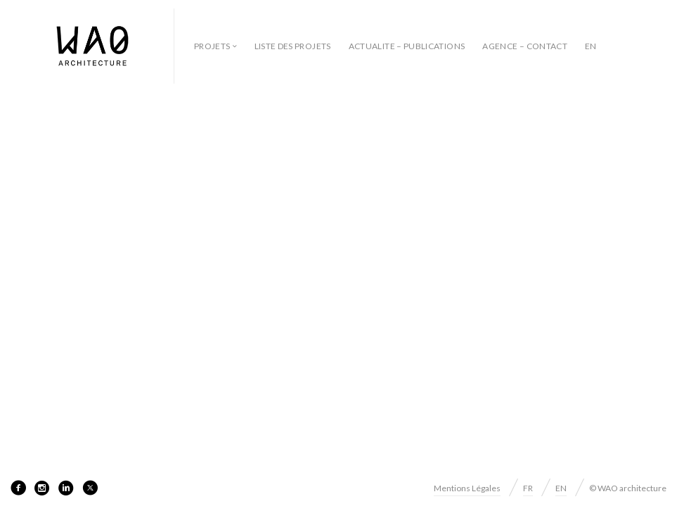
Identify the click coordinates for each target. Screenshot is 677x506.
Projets (212, 46)
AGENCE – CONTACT (524, 46)
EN (591, 46)
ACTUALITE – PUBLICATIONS (407, 46)
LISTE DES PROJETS (292, 46)
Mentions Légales (467, 488)
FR (528, 488)
